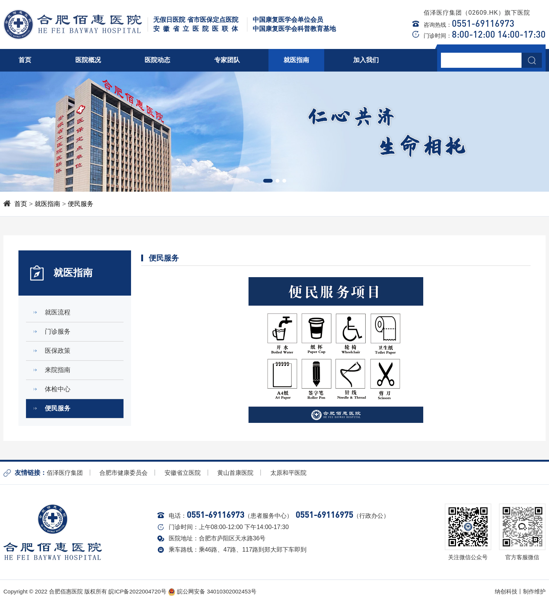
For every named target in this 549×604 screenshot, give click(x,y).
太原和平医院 (288, 473)
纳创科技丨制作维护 (520, 591)
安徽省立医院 (183, 473)
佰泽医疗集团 (65, 473)
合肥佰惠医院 (66, 591)
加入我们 (366, 60)
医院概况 (88, 60)
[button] (268, 181)
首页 (24, 60)
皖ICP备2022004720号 (137, 591)
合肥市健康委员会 (123, 473)
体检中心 (57, 389)
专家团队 (227, 60)
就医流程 (57, 312)
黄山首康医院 (235, 473)
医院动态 (157, 60)
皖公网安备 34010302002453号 (212, 591)
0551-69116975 (324, 514)
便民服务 (80, 203)
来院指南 (57, 370)
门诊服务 (57, 331)
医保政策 (57, 350)
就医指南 (296, 60)
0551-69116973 (483, 23)
